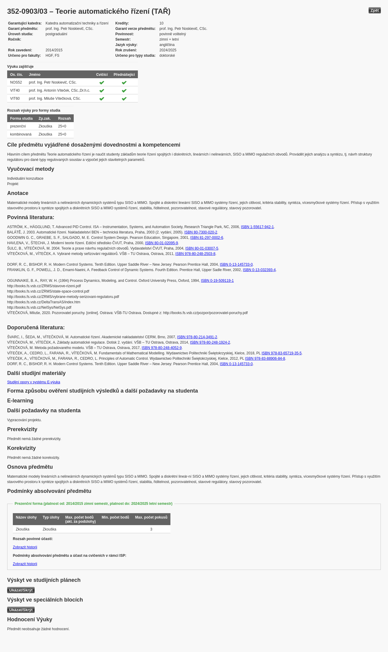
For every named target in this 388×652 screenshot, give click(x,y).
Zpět (375, 10)
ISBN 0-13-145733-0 (236, 264)
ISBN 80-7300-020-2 (200, 232)
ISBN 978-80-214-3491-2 (197, 337)
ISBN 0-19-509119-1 (217, 281)
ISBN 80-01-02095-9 (161, 243)
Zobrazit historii (25, 547)
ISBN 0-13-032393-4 (259, 270)
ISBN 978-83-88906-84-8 (265, 358)
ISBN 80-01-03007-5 (201, 248)
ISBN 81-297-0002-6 (206, 238)
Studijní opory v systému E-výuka (33, 382)
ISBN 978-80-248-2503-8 (195, 254)
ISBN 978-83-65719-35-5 (281, 353)
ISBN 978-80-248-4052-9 (162, 348)
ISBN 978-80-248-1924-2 (210, 342)
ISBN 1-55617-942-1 (257, 227)
